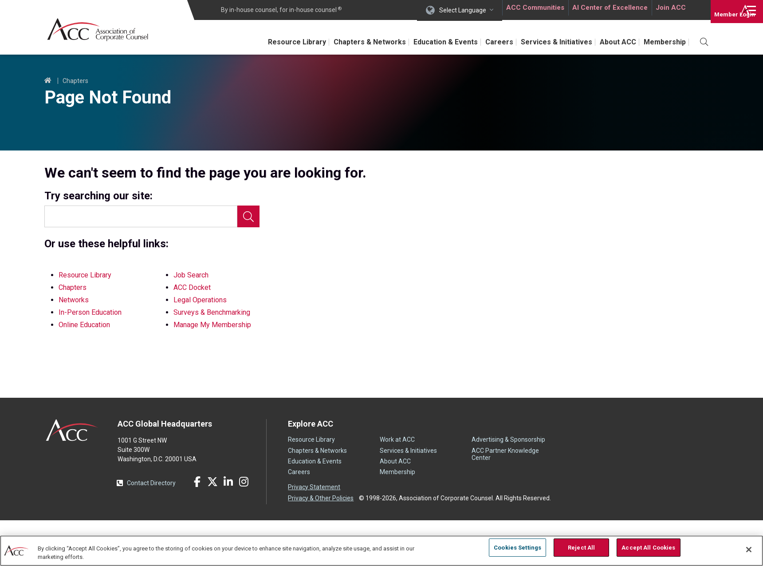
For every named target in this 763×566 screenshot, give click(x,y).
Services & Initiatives (545, 42)
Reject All (581, 549)
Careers (484, 42)
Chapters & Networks (345, 42)
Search (248, 216)
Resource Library (269, 42)
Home (47, 80)
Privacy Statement (314, 487)
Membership (663, 42)
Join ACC (669, 9)
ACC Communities (532, 9)
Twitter (212, 482)
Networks (74, 300)
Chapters (75, 81)
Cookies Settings (517, 549)
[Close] (749, 549)
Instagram (243, 482)
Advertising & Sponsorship (508, 439)
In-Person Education (90, 312)
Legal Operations (200, 300)
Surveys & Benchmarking (211, 312)
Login (718, 9)
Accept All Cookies (648, 549)
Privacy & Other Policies (321, 496)
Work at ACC (397, 439)
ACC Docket (192, 287)
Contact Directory (151, 483)
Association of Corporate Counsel (105, 30)
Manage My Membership (212, 325)
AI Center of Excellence (607, 9)
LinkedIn (228, 482)
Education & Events (426, 42)
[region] (381, 550)
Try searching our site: (98, 196)
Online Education (84, 325)
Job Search (190, 275)
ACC (72, 430)
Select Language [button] (459, 9)
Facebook (197, 482)
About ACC (611, 42)
